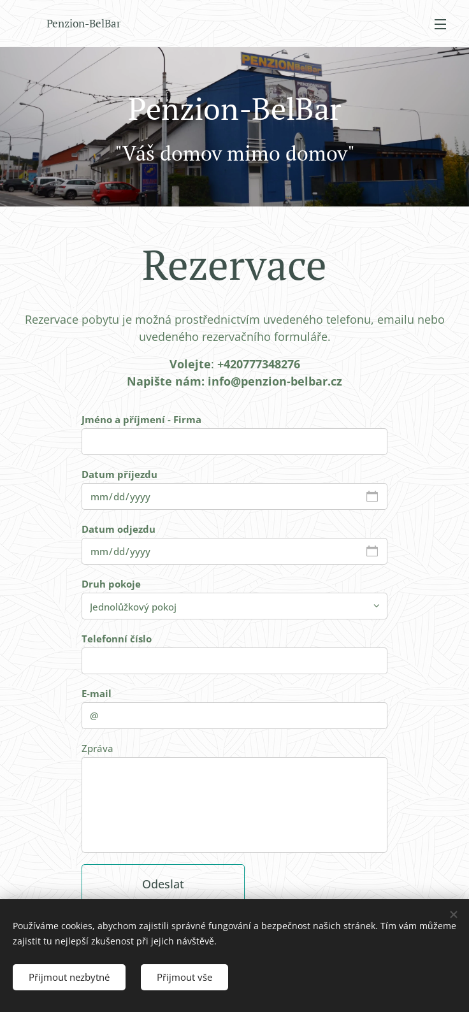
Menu (440, 24)
